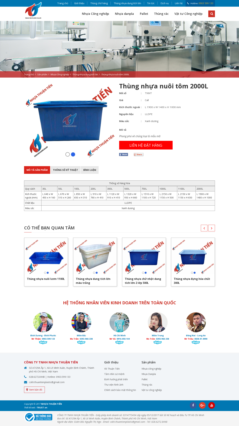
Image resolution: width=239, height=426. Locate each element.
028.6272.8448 (37, 376)
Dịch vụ (164, 3)
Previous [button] (200, 229)
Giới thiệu (79, 3)
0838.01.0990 (200, 338)
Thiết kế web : (30, 407)
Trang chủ (62, 3)
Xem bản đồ (35, 389)
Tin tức (151, 3)
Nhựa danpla (124, 14)
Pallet (144, 14)
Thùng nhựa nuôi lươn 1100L (46, 279)
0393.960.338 (86, 338)
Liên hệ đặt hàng (145, 145)
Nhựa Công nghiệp (95, 14)
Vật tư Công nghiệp (188, 14)
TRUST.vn (42, 407)
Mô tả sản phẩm (37, 169)
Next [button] (208, 229)
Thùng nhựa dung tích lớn (127, 3)
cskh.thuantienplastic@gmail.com (47, 382)
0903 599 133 (206, 3)
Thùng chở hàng (99, 3)
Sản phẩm (42, 74)
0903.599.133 (48, 338)
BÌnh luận (89, 169)
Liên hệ (179, 3)
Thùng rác (161, 14)
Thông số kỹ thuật (65, 169)
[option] (119, 49)
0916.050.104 (123, 338)
